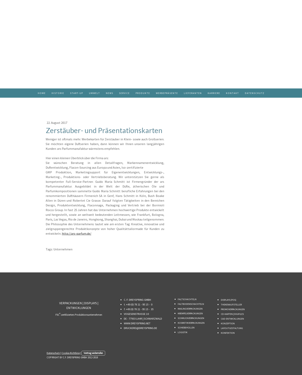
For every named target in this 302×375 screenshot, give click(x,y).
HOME (42, 93)
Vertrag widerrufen (93, 353)
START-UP (76, 93)
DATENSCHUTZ (254, 93)
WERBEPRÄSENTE (167, 93)
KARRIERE (214, 93)
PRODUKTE (143, 93)
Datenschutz (53, 353)
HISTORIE (58, 93)
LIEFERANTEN (193, 93)
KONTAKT (232, 93)
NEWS (109, 93)
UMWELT (94, 93)
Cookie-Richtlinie (71, 353)
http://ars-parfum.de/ (76, 233)
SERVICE (124, 93)
